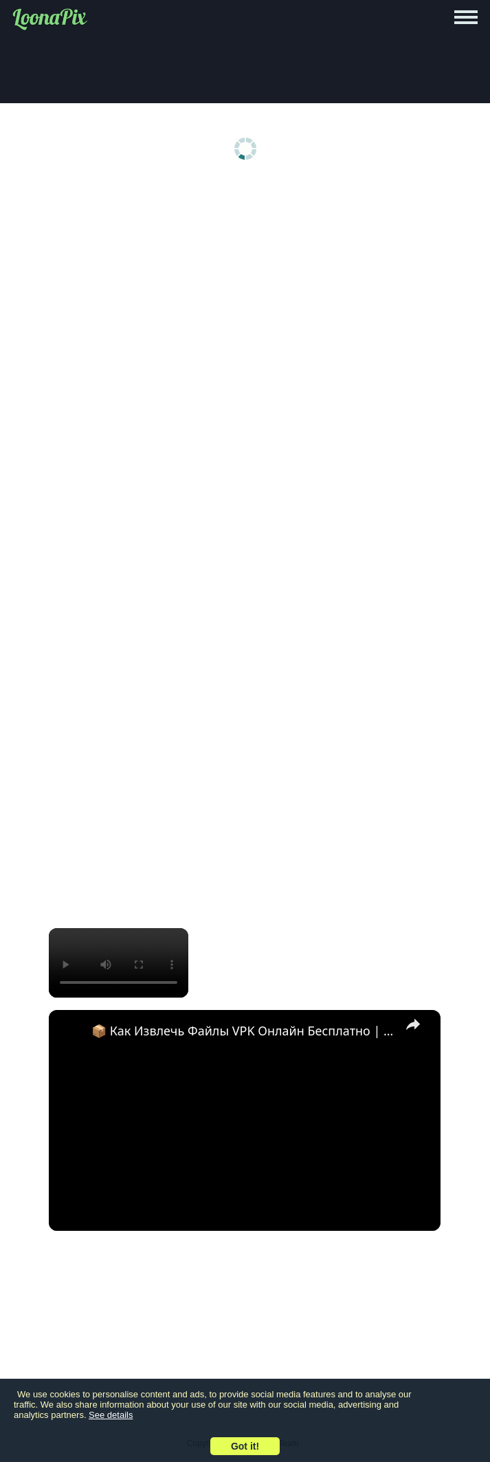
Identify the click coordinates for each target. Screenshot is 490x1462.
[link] (71, 1032)
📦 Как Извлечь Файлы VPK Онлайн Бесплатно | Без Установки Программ (242, 1030)
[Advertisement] (245, 290)
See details (111, 1415)
